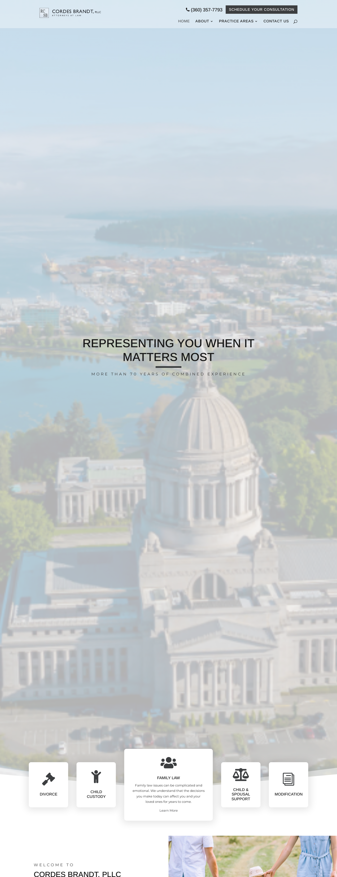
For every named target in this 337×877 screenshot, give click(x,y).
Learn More (168, 810)
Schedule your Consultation (261, 10)
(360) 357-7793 (204, 9)
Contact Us (276, 21)
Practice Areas (236, 21)
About (202, 21)
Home (184, 21)
